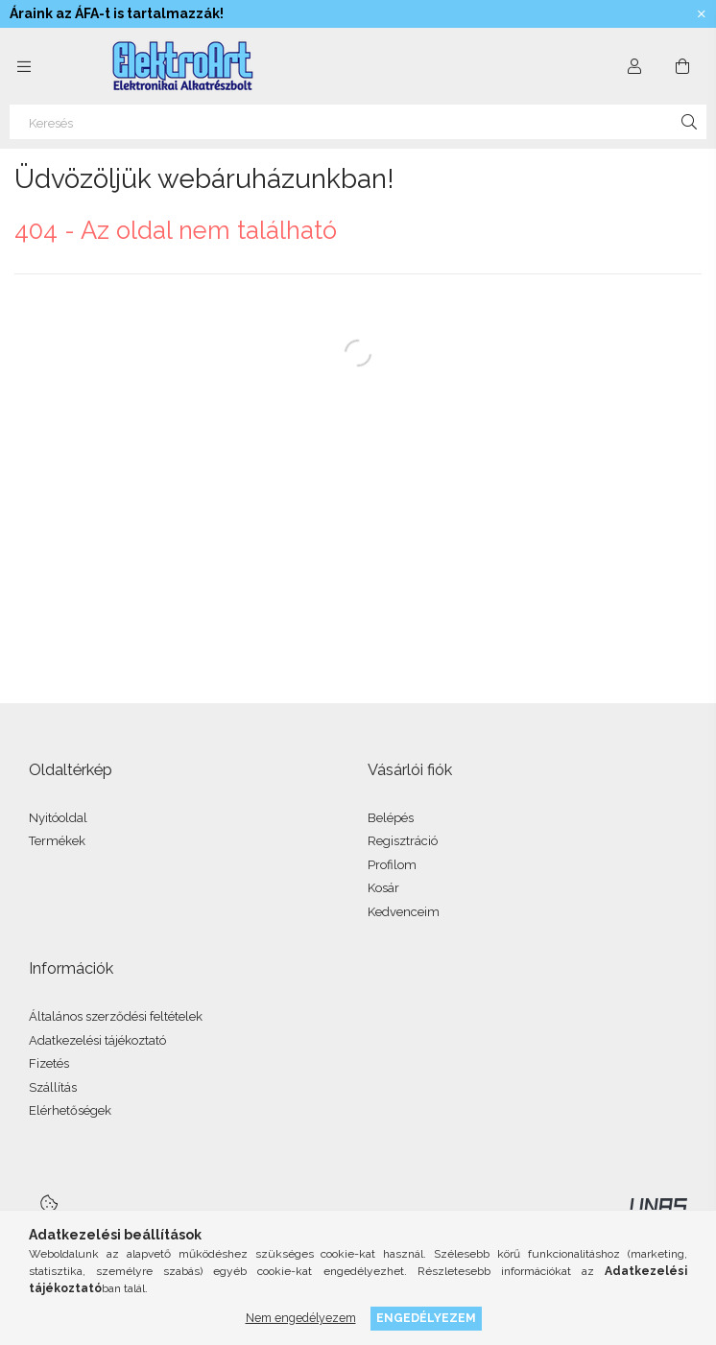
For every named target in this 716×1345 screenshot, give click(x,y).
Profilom (392, 865)
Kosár (383, 888)
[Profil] (634, 66)
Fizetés (49, 1063)
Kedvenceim (404, 912)
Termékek (57, 841)
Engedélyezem (426, 1317)
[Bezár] (701, 14)
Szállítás (53, 1087)
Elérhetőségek (70, 1110)
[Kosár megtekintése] (682, 66)
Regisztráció (403, 841)
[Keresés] (358, 122)
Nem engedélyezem (301, 1317)
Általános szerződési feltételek (116, 1016)
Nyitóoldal (58, 818)
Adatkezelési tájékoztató (97, 1040)
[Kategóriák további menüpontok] (24, 66)
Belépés (391, 818)
